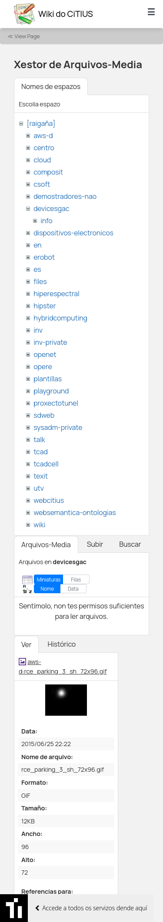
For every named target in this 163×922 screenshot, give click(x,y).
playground (51, 391)
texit (40, 476)
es (37, 269)
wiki (39, 524)
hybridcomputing (60, 318)
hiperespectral (56, 293)
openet (44, 354)
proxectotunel (55, 403)
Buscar (130, 544)
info (46, 220)
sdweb (43, 415)
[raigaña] (41, 123)
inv (38, 330)
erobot (44, 257)
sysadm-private (57, 427)
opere (42, 366)
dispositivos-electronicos (73, 233)
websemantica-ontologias (74, 512)
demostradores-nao (64, 196)
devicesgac (51, 208)
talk (39, 439)
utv (38, 488)
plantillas (47, 378)
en (37, 245)
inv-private (50, 342)
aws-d (43, 135)
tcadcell (45, 464)
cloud (42, 160)
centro (43, 147)
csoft (41, 184)
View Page (27, 36)
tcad (40, 451)
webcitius (48, 500)
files (40, 281)
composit (48, 172)
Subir (95, 544)
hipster (44, 306)
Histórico (61, 644)
